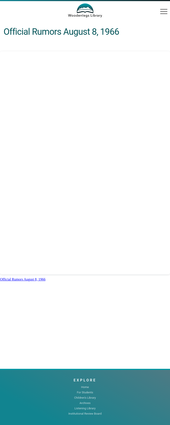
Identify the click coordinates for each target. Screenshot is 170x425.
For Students (85, 392)
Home (85, 387)
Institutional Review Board (85, 413)
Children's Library (85, 397)
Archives (85, 403)
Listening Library (84, 408)
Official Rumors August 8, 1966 (22, 279)
